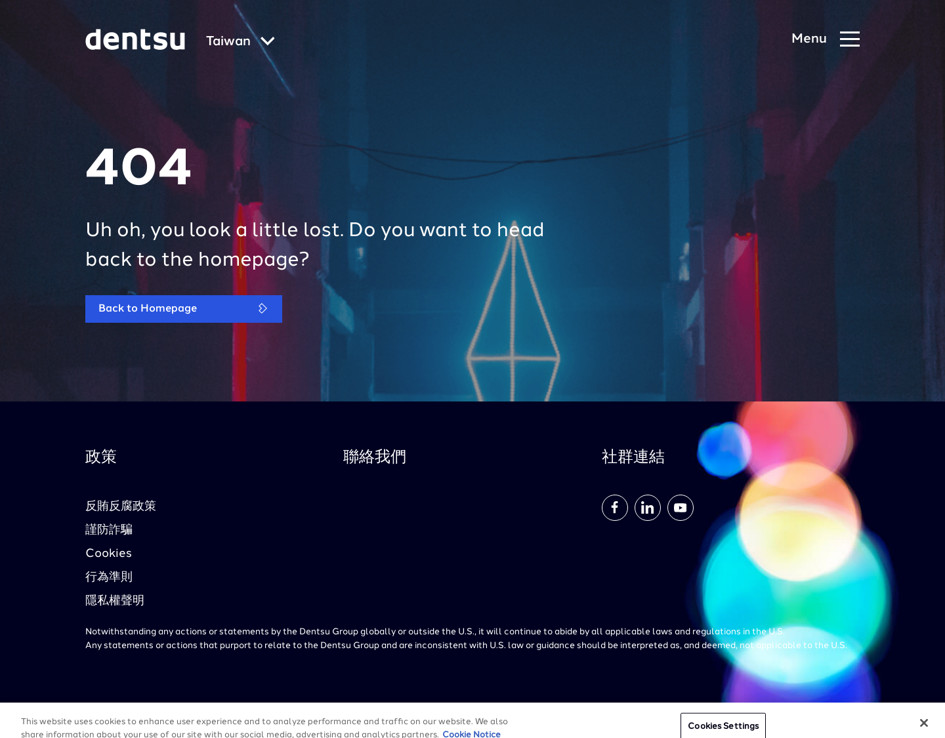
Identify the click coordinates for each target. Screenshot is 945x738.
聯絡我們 (374, 458)
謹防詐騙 (109, 530)
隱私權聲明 (114, 601)
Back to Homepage (183, 308)
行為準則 (109, 577)
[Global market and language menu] (240, 42)
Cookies (108, 554)
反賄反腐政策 (120, 506)
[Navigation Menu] (825, 39)
